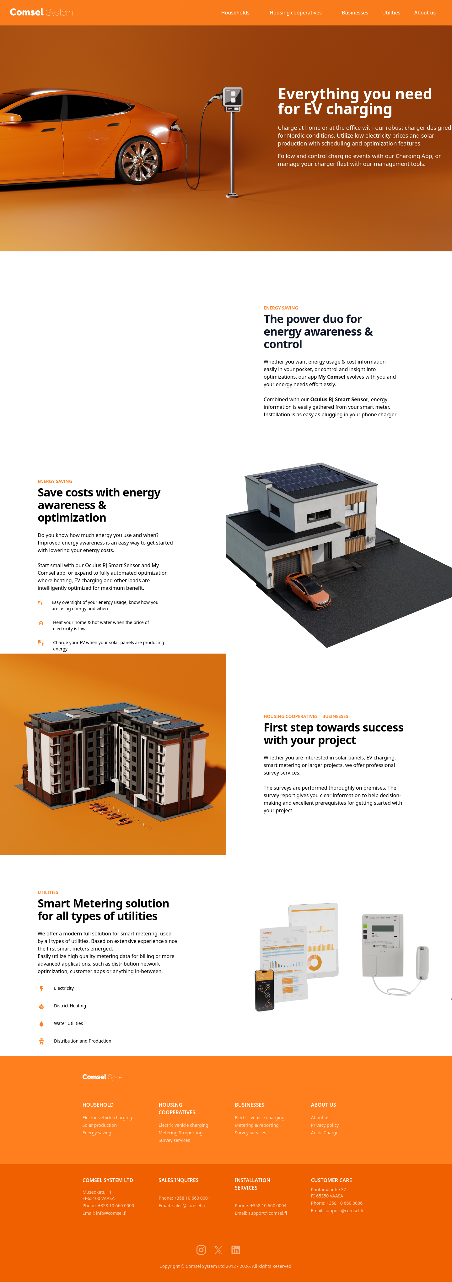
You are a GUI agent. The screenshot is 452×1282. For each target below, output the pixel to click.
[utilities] (339, 955)
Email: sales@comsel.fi (182, 1205)
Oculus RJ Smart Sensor (339, 399)
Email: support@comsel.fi (261, 1213)
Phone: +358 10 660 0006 (337, 1203)
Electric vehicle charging (107, 1117)
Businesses (355, 12)
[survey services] (113, 754)
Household (98, 1104)
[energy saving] (339, 553)
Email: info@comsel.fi (104, 1213)
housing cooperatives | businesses (306, 716)
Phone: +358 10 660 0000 (108, 1205)
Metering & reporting (180, 1133)
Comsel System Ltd (108, 1180)
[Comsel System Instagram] (205, 1250)
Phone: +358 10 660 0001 (184, 1198)
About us (425, 12)
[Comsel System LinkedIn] (239, 1250)
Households (235, 12)
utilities (48, 892)
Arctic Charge (325, 1133)
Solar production (100, 1125)
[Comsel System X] (222, 1250)
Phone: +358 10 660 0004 (261, 1205)
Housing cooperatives (296, 12)
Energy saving (281, 308)
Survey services (174, 1140)
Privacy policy (325, 1125)
